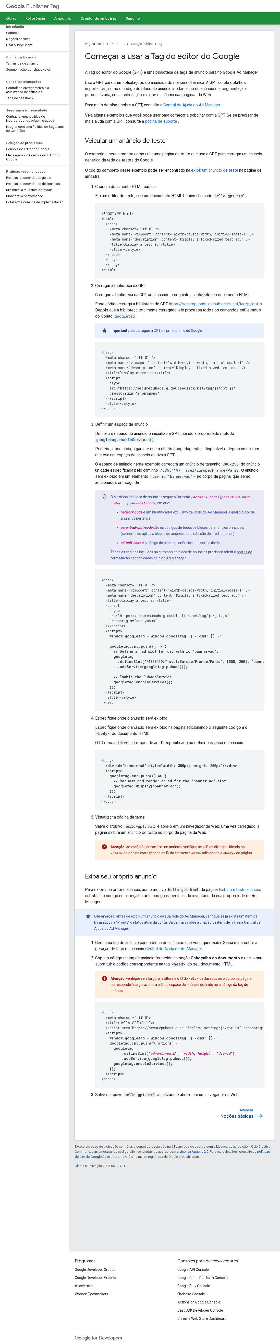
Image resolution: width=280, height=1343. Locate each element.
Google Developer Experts (95, 1278)
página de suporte (161, 121)
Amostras (62, 18)
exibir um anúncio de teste (214, 170)
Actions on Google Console (198, 1302)
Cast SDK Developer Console (200, 1310)
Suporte (133, 18)
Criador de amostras (98, 18)
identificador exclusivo (170, 512)
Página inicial (94, 44)
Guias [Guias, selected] (11, 18)
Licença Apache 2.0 (193, 1151)
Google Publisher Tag (146, 44)
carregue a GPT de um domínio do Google (169, 331)
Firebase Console (191, 1294)
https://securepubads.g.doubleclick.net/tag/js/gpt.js (215, 304)
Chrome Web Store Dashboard (201, 1318)
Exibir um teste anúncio (239, 889)
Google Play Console (193, 1286)
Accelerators (85, 1286)
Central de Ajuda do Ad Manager (191, 105)
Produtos (117, 44)
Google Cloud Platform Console (202, 1278)
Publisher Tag (32, 6)
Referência (35, 18)
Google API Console (193, 1269)
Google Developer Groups (95, 1269)
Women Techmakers (91, 1294)
